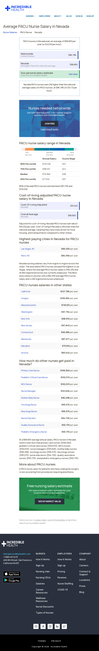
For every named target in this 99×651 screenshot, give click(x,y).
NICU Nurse (26, 384)
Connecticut (27, 332)
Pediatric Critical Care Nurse (34, 377)
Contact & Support (84, 573)
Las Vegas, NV (27, 248)
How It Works (43, 559)
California (25, 291)
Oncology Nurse (28, 404)
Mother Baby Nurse (30, 397)
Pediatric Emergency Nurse (34, 431)
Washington (26, 311)
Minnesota (26, 339)
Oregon (24, 298)
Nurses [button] (30, 16)
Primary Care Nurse (30, 370)
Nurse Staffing (65, 583)
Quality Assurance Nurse (32, 425)
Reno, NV (25, 255)
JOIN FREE (49, 123)
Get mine (73, 74)
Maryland (25, 345)
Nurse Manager (28, 391)
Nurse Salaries (10, 32)
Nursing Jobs (43, 571)
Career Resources (41, 591)
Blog (69, 16)
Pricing (61, 571)
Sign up (61, 565)
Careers (83, 565)
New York (25, 318)
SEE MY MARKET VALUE (49, 501)
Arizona (24, 352)
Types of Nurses (44, 612)
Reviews (61, 577)
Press (82, 586)
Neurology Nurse (29, 411)
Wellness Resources (41, 600)
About (82, 559)
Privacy (56, 641)
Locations (84, 579)
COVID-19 (62, 589)
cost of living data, (56, 520)
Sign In (79, 16)
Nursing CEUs (43, 577)
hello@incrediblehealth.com (16, 553)
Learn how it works (49, 129)
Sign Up (90, 16)
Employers (44, 16)
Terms (42, 641)
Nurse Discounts (45, 606)
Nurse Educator (28, 418)
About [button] (58, 16)
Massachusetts (28, 305)
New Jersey (26, 325)
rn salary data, (40, 520)
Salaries (40, 583)
